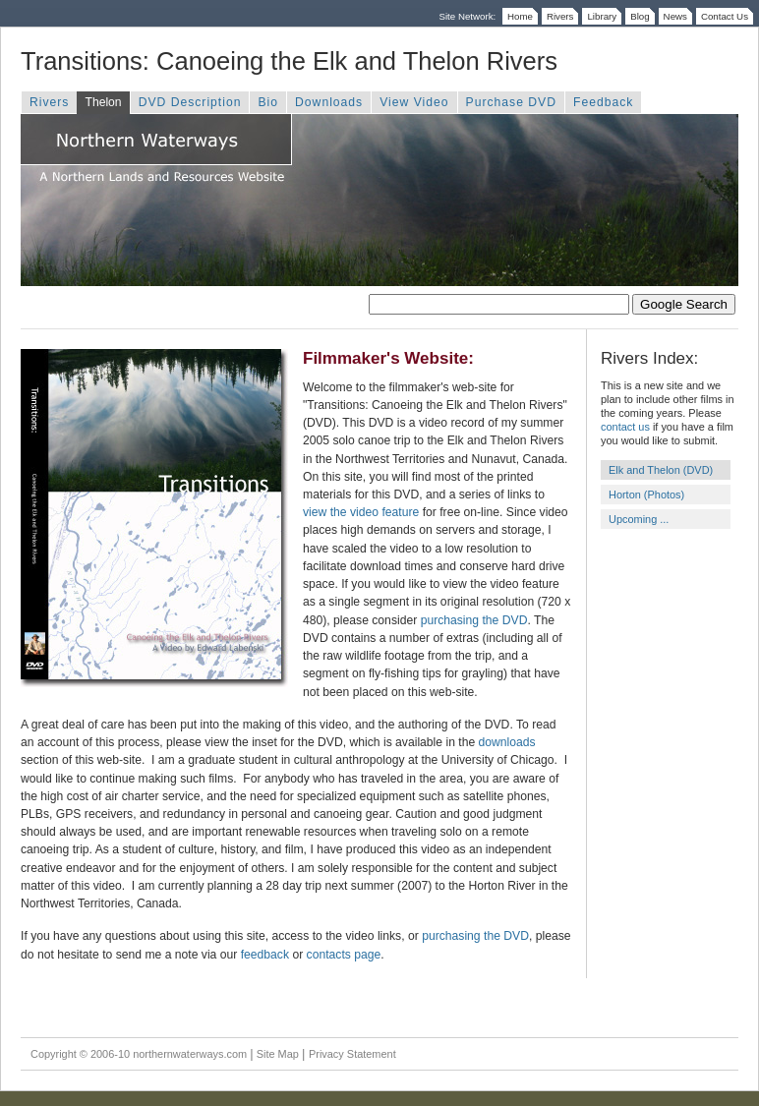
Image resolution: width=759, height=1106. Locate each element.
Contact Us (724, 16)
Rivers (560, 16)
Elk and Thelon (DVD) (661, 470)
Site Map (278, 1054)
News (675, 16)
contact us (625, 427)
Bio (268, 102)
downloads (507, 742)
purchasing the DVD (474, 620)
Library (601, 16)
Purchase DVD (511, 102)
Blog (639, 16)
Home (520, 16)
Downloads (329, 102)
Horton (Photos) (646, 494)
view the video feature (361, 512)
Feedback (603, 102)
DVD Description (190, 102)
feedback (265, 954)
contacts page (344, 954)
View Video (414, 102)
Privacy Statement (352, 1054)
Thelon (103, 102)
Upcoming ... (639, 519)
